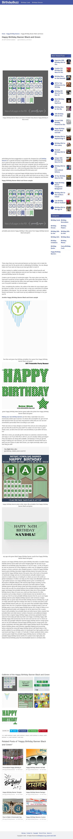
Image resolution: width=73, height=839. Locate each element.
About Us (49, 833)
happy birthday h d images (36, 735)
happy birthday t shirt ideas (16, 737)
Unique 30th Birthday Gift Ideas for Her (59, 160)
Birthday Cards (25, 2)
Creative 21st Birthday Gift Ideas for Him (59, 70)
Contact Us (29, 833)
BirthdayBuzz (10, 2)
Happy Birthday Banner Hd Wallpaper (37, 767)
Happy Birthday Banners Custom (36, 817)
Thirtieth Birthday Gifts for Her (60, 152)
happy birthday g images (23, 735)
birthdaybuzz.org (41, 835)
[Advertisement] (36, 19)
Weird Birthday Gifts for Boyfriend (59, 101)
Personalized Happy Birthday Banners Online (16, 767)
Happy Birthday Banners (9, 40)
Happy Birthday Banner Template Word (14, 792)
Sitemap (23, 833)
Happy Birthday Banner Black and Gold (59, 130)
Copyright (35, 833)
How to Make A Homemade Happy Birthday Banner (18, 817)
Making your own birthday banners (12, 417)
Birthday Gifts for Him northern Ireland (60, 195)
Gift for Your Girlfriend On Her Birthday (60, 85)
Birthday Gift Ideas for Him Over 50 (59, 93)
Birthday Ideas (65, 237)
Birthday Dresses (37, 2)
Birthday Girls (55, 237)
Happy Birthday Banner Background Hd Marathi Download (43, 792)
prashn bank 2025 (51, 835)
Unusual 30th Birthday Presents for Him (60, 122)
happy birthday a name (10, 735)
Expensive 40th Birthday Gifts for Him (60, 62)
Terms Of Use (42, 833)
